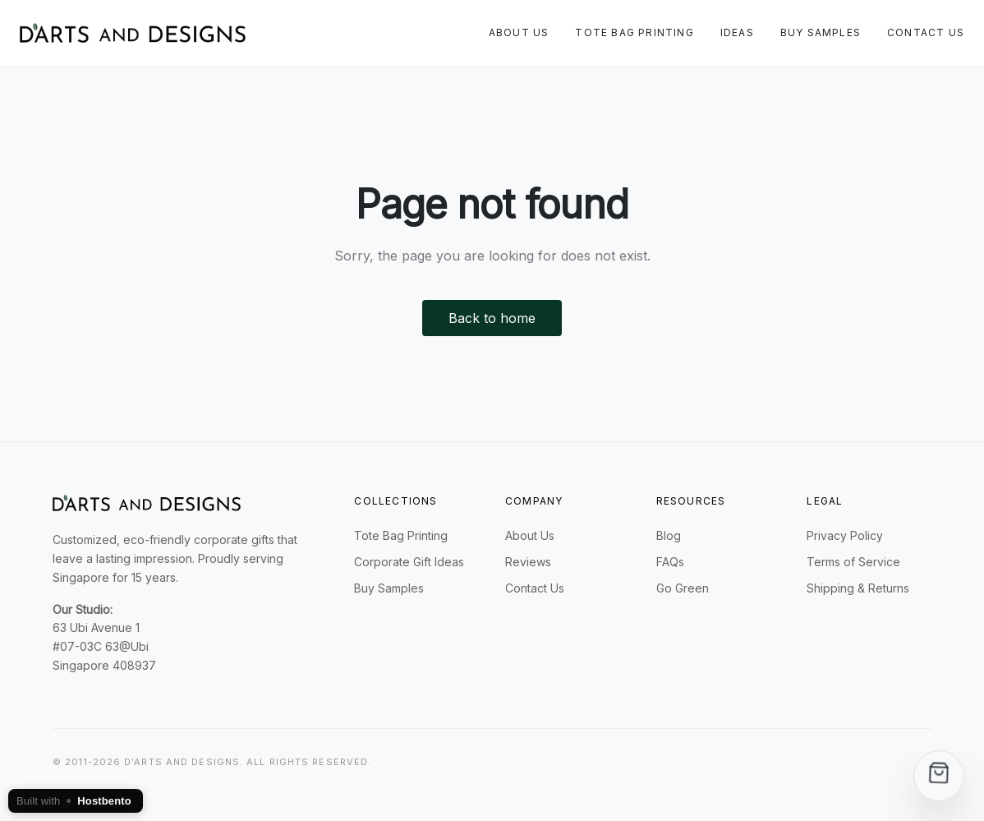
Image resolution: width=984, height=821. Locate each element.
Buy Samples (820, 32)
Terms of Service (853, 562)
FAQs (670, 562)
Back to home (492, 318)
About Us (519, 32)
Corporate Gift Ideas (409, 562)
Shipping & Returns (858, 588)
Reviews (528, 562)
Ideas (737, 32)
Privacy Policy (845, 535)
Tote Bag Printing (634, 32)
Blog (668, 535)
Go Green (682, 588)
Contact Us (925, 32)
